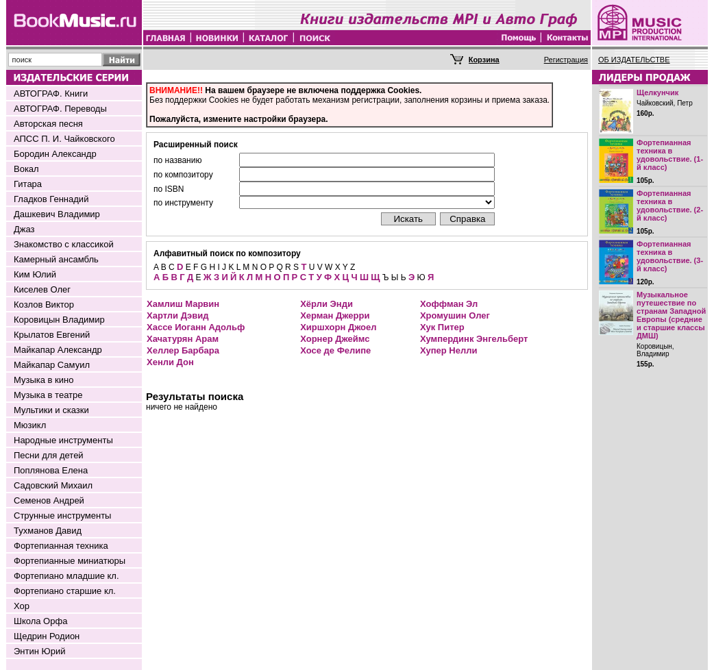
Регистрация (566, 59)
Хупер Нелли (449, 350)
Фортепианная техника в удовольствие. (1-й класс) (670, 154)
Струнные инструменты (62, 515)
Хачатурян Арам (183, 339)
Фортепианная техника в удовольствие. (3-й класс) (670, 256)
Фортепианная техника (61, 546)
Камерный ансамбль (56, 259)
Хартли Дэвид (177, 315)
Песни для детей (49, 455)
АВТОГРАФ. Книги (51, 93)
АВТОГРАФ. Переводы (60, 108)
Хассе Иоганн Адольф (196, 327)
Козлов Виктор (44, 304)
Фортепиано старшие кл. (65, 591)
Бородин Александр (55, 154)
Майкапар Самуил (52, 365)
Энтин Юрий (39, 651)
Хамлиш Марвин (183, 304)
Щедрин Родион (46, 636)
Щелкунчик (657, 92)
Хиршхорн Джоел (338, 327)
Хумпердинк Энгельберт (474, 339)
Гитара (28, 184)
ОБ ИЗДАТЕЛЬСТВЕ (634, 59)
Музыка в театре (48, 395)
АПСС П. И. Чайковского (64, 139)
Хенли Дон (170, 362)
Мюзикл (30, 425)
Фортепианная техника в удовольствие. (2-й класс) (670, 205)
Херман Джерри (334, 315)
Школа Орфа (40, 621)
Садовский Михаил (53, 485)
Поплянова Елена (51, 470)
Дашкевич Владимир (57, 214)
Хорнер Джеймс (334, 339)
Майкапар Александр (58, 350)
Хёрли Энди (326, 304)
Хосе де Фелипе (335, 350)
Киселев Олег (42, 289)
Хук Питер (442, 327)
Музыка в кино (43, 380)
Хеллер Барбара (183, 350)
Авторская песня (48, 124)
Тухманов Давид (48, 530)
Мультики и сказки (51, 410)
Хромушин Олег (455, 315)
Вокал (26, 169)
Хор (21, 606)
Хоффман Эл (449, 304)
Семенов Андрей (49, 500)
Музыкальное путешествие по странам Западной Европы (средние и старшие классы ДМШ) (671, 315)
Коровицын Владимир (59, 319)
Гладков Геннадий (51, 199)
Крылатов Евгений (52, 335)
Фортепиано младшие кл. (66, 576)
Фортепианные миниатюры (69, 561)
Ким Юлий (35, 274)
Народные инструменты (63, 440)
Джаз (24, 229)
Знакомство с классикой (64, 244)
